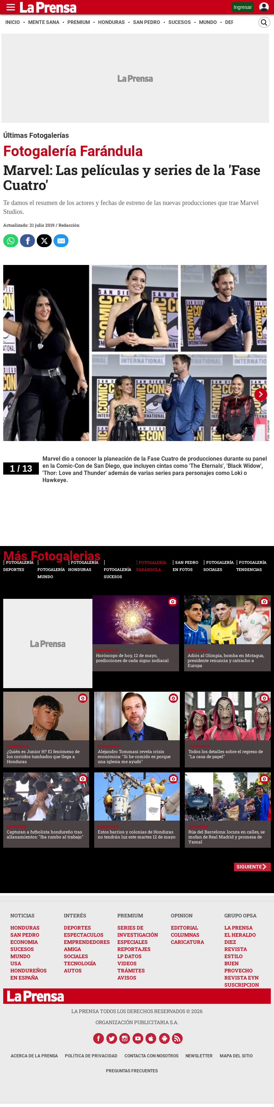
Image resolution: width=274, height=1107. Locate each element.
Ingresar (243, 7)
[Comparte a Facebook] (27, 240)
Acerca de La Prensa (34, 1055)
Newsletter (199, 1055)
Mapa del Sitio (236, 1055)
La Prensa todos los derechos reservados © (137, 1011)
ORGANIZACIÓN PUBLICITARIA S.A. (137, 1022)
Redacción (69, 225)
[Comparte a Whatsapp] (10, 240)
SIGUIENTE (249, 867)
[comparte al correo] (61, 240)
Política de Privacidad (91, 1055)
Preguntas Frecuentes (132, 1070)
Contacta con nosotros (151, 1055)
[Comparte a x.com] (44, 240)
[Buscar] (264, 22)
